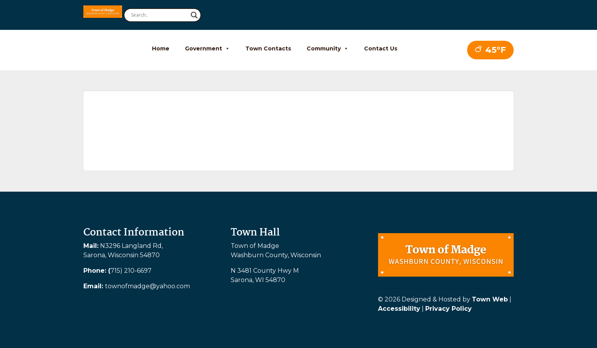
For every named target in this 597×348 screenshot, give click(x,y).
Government (207, 48)
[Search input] (159, 15)
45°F (490, 50)
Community (328, 48)
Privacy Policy (448, 308)
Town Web (490, 299)
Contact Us (380, 48)
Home (160, 48)
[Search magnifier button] (194, 15)
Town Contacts (268, 48)
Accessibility (399, 308)
